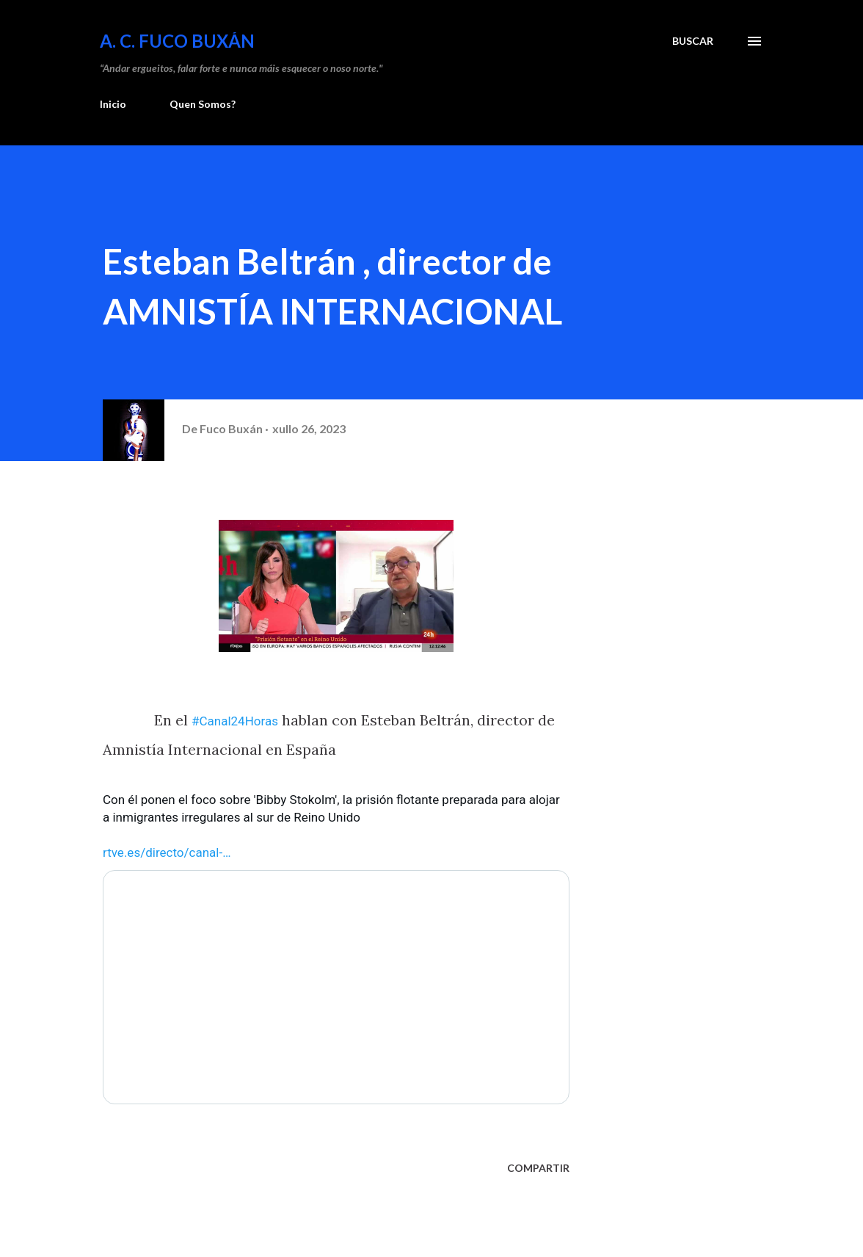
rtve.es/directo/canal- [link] (167, 852)
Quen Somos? (203, 104)
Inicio (113, 104)
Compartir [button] (538, 1168)
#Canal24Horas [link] (235, 721)
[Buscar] (692, 41)
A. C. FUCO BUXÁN (177, 40)
